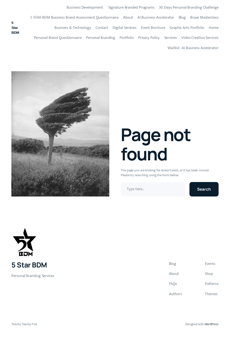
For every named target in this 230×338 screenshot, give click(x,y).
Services (170, 38)
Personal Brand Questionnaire (58, 38)
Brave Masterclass (204, 17)
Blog (182, 17)
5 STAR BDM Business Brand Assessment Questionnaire (74, 17)
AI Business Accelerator (155, 17)
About (128, 17)
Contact (102, 27)
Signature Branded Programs (130, 7)
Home (214, 27)
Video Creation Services (200, 38)
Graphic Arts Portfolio (187, 27)
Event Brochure (153, 27)
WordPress (212, 324)
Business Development (84, 7)
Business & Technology (73, 27)
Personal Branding (100, 38)
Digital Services (125, 27)
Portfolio (127, 38)
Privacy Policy (149, 38)
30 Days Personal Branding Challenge (189, 7)
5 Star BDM (15, 27)
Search (204, 189)
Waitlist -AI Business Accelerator (193, 48)
